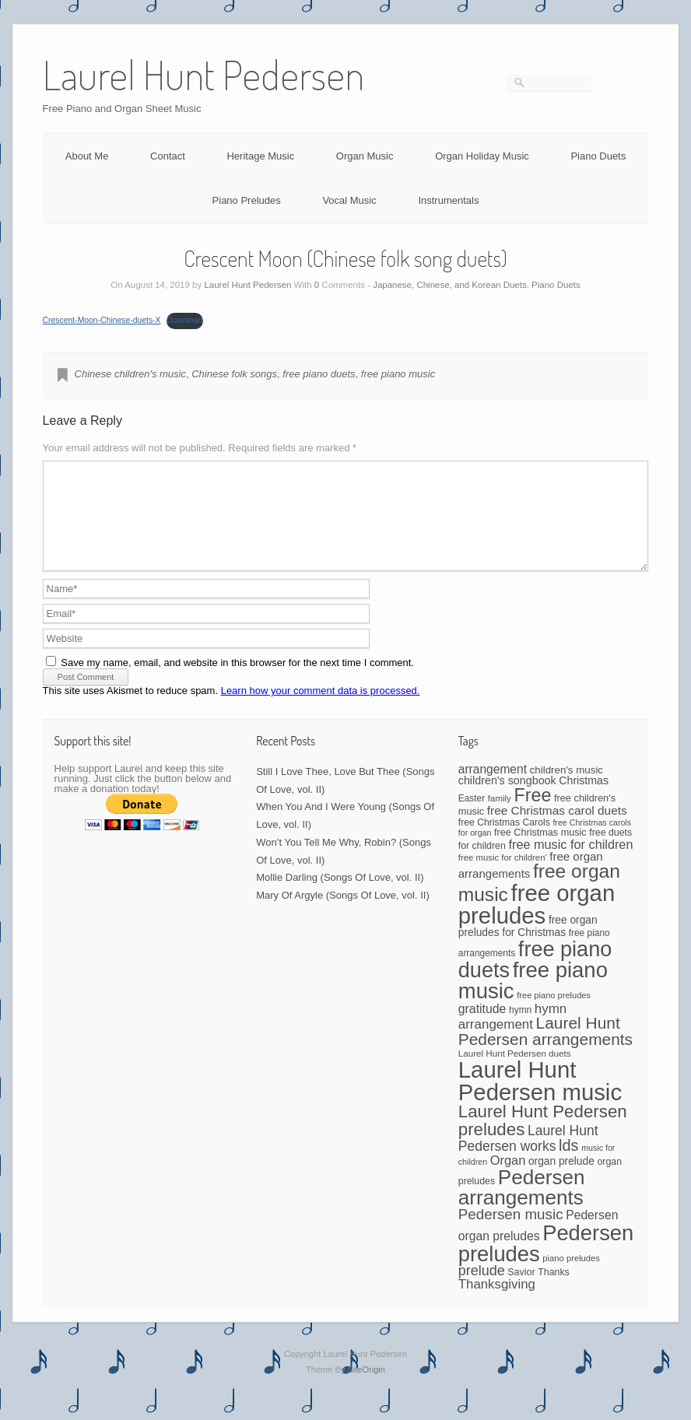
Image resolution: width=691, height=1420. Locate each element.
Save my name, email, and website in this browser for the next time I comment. (237, 681)
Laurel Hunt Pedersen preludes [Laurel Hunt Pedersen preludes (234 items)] (542, 1138)
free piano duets (318, 374)
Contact (167, 156)
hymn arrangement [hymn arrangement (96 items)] (512, 1035)
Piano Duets (598, 156)
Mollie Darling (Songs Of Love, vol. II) (339, 896)
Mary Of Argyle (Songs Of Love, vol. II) (343, 914)
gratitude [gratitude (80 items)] (482, 1027)
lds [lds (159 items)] (568, 1164)
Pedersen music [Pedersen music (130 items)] (510, 1233)
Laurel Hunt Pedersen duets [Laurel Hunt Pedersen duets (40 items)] (514, 1072)
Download (184, 320)
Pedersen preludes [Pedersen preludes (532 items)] (546, 1262)
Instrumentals (448, 200)
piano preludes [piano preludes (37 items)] (571, 1277)
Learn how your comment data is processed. (320, 709)
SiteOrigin (366, 1388)
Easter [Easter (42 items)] (471, 817)
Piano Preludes (246, 200)
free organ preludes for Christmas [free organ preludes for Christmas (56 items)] (528, 944)
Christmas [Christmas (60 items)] (584, 799)
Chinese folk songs (234, 374)
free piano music (398, 374)
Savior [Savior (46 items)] (521, 1290)
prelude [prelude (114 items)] (481, 1289)
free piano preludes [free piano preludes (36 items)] (554, 1014)
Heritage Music (260, 156)
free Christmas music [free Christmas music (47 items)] (540, 851)
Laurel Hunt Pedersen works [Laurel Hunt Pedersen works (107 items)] (528, 1157)
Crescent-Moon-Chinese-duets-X (102, 320)
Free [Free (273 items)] (532, 814)
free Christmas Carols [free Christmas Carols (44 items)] (504, 841)
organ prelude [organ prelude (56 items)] (561, 1180)
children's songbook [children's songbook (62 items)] (507, 799)
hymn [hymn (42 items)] (520, 1028)
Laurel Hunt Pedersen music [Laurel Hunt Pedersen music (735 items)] (540, 1099)
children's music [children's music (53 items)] (566, 788)
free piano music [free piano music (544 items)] (533, 999)
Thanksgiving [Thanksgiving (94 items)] (496, 1303)
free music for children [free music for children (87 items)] (570, 863)
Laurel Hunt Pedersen (247, 284)
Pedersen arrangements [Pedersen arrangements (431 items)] (521, 1206)
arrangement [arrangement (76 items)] (492, 787)
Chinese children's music (130, 374)
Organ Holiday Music (482, 156)
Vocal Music (349, 200)
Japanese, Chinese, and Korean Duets (450, 284)
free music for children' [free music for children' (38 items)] (502, 876)
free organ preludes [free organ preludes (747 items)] (536, 923)
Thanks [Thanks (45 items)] (553, 1290)
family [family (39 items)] (499, 817)
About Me (87, 156)
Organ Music (365, 156)
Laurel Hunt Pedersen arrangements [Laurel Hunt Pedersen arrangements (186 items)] (545, 1050)
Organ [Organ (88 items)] (508, 1179)
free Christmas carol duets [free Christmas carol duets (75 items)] (557, 829)
